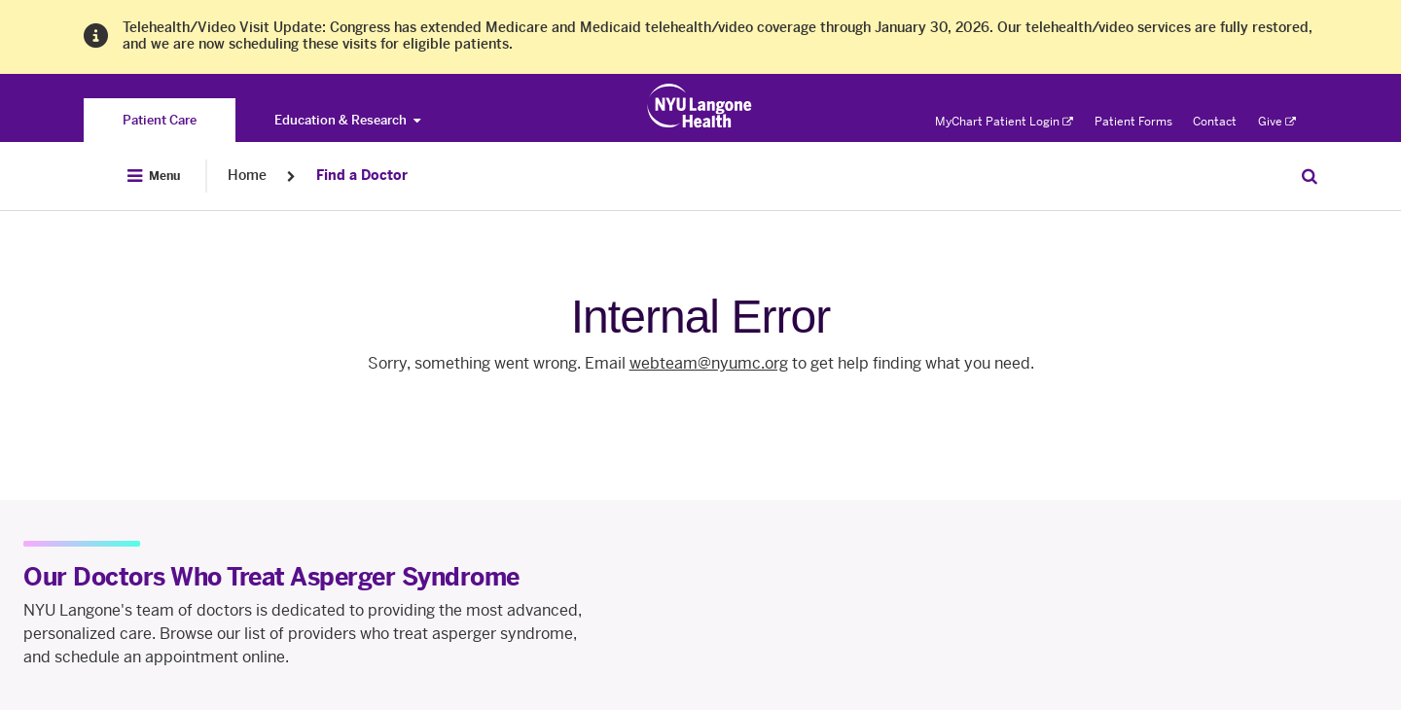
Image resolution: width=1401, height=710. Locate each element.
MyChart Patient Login (1004, 121)
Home (247, 175)
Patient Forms (1133, 121)
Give (1277, 121)
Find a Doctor (362, 175)
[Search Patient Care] (1309, 176)
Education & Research (347, 120)
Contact (1215, 121)
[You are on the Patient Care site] (160, 120)
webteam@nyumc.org (708, 363)
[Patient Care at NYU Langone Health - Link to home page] (700, 106)
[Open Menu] (154, 176)
